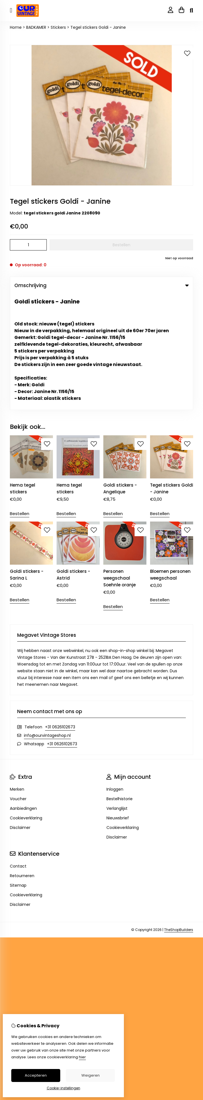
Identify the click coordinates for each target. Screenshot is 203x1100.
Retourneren (22, 760)
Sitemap (18, 769)
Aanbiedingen (23, 692)
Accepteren (36, 1075)
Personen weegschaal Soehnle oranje (119, 462)
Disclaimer (20, 712)
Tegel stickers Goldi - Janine (98, 27)
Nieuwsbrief (117, 702)
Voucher (18, 683)
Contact (18, 750)
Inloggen (114, 673)
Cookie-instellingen (63, 1088)
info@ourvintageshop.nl (47, 619)
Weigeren (90, 1075)
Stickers (58, 27)
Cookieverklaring (26, 702)
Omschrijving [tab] (101, 285)
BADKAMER (36, 27)
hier (82, 1057)
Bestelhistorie (119, 683)
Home (16, 27)
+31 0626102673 (60, 611)
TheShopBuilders (178, 813)
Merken (17, 673)
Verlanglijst (117, 692)
